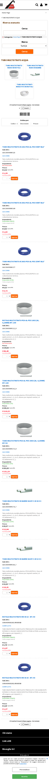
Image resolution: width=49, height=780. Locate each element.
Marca (25, 42)
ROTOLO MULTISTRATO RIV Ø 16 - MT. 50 (18, 617)
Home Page (6, 13)
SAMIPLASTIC (6, 626)
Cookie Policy (23, 763)
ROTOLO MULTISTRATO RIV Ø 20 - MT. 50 (18, 678)
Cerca (24, 28)
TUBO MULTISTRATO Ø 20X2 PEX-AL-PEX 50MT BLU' (23, 203)
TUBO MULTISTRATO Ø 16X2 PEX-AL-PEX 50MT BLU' (23, 147)
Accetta (24, 776)
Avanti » (27, 108)
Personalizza (24, 770)
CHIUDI (47, 758)
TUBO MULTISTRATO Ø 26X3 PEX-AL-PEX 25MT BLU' (23, 261)
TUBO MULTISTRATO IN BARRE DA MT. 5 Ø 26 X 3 (21, 501)
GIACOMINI (5, 156)
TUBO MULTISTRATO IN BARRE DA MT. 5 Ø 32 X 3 (21, 559)
